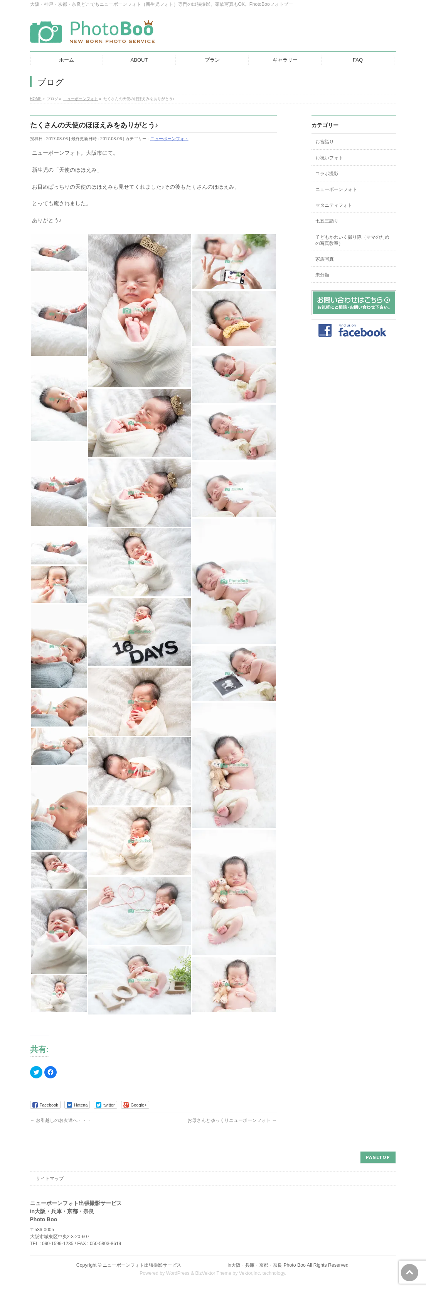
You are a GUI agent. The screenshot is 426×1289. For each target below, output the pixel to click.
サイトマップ (50, 1178)
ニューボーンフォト (169, 138)
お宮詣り (324, 141)
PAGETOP (378, 1157)
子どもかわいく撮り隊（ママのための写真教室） (352, 240)
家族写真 (324, 259)
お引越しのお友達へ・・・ (60, 1120)
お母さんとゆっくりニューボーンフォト (231, 1120)
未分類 (322, 275)
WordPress (178, 1273)
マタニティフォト (333, 205)
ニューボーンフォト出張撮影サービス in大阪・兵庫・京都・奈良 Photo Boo (204, 1265)
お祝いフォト (329, 158)
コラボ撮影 (326, 173)
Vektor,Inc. (250, 1273)
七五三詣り (326, 221)
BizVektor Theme (213, 1273)
